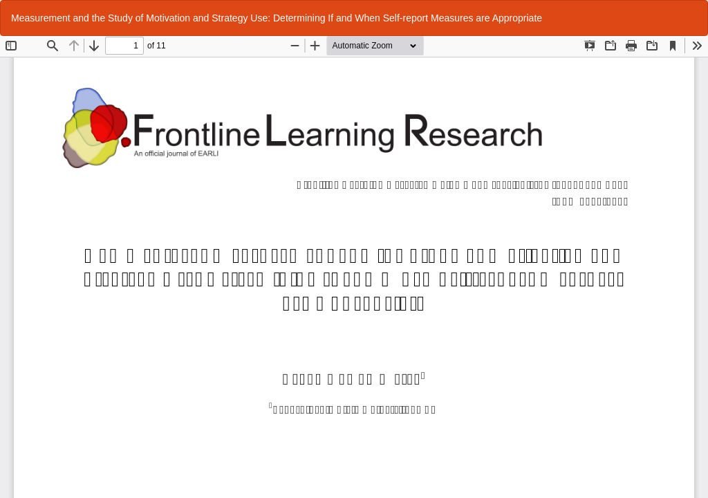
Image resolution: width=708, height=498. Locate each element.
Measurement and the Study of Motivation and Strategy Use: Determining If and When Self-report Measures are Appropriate (276, 18)
